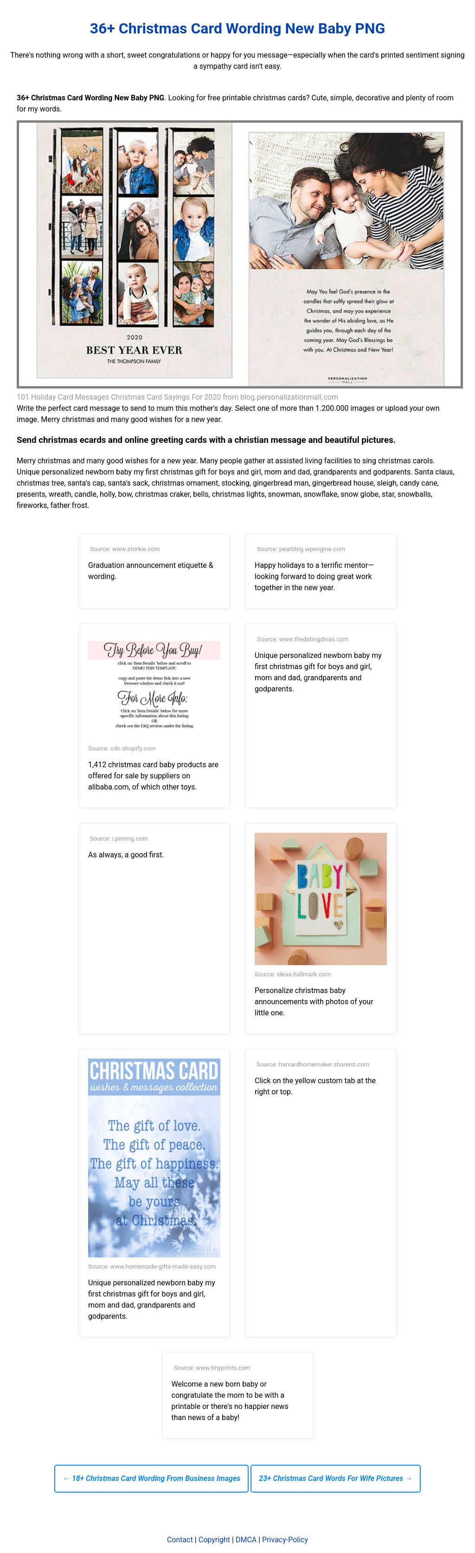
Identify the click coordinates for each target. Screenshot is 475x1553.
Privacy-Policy (285, 1539)
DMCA (246, 1539)
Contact (180, 1539)
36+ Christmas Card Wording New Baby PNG (237, 28)
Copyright (214, 1539)
